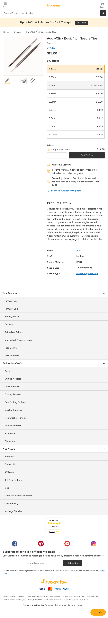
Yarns (7, 370)
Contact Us (10, 464)
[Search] (103, 13)
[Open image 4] (32, 81)
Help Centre (10, 347)
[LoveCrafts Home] (54, 581)
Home (6, 32)
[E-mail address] (44, 563)
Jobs (6, 487)
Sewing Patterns (12, 425)
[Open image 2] (15, 81)
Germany (71, 605)
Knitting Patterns (12, 394)
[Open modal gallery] (23, 55)
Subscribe (73, 562)
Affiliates (9, 472)
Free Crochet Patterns (15, 417)
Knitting (17, 32)
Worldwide (49, 605)
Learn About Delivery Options (66, 190)
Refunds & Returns (13, 332)
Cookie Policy (11, 503)
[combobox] (51, 13)
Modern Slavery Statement (18, 495)
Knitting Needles (12, 378)
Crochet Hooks (11, 386)
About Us (9, 456)
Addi (52, 47)
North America (60, 605)
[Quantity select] (57, 155)
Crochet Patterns (13, 409)
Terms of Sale (11, 308)
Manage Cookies (13, 511)
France (79, 605)
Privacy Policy (11, 316)
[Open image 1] (7, 81)
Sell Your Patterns (13, 479)
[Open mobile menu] (5, 5)
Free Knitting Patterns (15, 402)
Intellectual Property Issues (18, 339)
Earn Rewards (11, 355)
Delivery (8, 324)
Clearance (9, 441)
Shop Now (82, 22)
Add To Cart (87, 155)
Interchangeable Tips (87, 273)
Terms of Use (11, 300)
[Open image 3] (24, 81)
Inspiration (9, 433)
